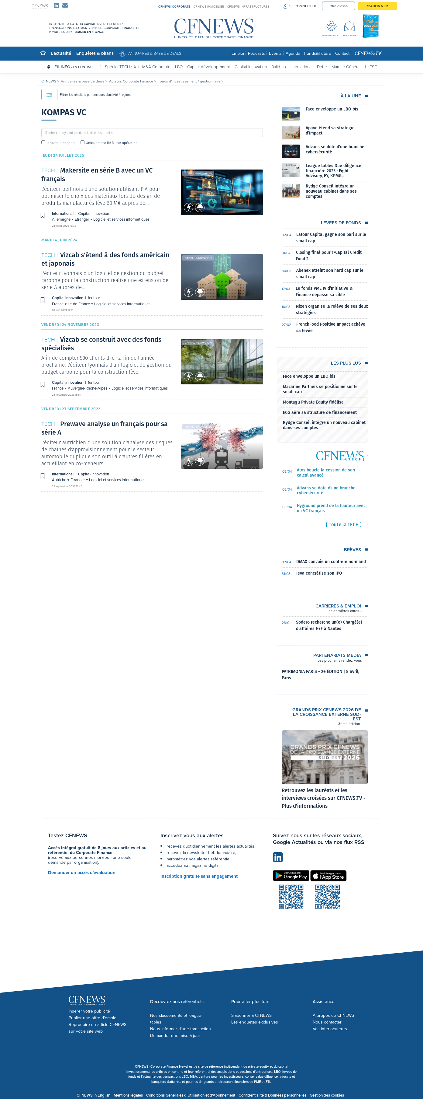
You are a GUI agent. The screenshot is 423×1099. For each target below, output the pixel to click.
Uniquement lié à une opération (112, 142)
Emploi (238, 53)
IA (134, 67)
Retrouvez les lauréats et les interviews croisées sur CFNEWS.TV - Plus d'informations (324, 798)
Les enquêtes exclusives (254, 1022)
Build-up (278, 67)
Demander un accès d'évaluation (81, 872)
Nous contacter (327, 1022)
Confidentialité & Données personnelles (272, 1095)
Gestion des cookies (327, 1095)
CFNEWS (49, 81)
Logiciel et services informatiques (121, 219)
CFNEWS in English (93, 1095)
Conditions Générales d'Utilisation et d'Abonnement (190, 1095)
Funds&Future (317, 53)
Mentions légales (128, 1095)
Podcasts (256, 53)
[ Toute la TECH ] (344, 524)
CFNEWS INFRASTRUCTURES (248, 6)
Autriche (59, 480)
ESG (373, 67)
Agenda (293, 53)
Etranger (82, 219)
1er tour (94, 298)
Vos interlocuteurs (330, 1029)
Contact (342, 53)
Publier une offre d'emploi (93, 1018)
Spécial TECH (117, 67)
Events (275, 53)
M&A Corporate (156, 67)
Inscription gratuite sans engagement (199, 876)
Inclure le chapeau (61, 142)
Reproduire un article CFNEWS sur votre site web (97, 1027)
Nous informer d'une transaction (180, 1029)
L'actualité (61, 53)
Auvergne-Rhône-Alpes (88, 388)
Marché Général (346, 67)
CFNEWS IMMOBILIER (209, 6)
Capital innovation (251, 67)
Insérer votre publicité (89, 1011)
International (301, 67)
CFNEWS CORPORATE (174, 6)
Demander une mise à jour (175, 1035)
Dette (322, 67)
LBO (179, 67)
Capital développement (208, 67)
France (58, 304)
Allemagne (61, 219)
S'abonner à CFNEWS (251, 1015)
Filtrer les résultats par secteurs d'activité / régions (86, 94)
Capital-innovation (198, 173)
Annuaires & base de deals (154, 53)
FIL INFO (77, 67)
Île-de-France (79, 304)
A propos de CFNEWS (333, 1015)
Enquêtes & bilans (95, 53)
